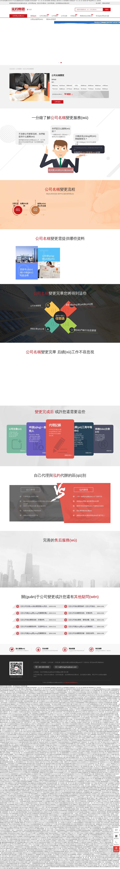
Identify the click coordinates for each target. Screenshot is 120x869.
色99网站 (109, 860)
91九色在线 (78, 844)
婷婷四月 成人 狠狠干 (41, 756)
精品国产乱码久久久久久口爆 (13, 742)
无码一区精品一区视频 (90, 848)
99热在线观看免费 (100, 715)
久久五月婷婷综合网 (11, 784)
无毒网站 (58, 696)
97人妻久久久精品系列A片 (90, 696)
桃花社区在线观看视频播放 (22, 721)
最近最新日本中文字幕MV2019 (48, 699)
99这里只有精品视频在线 (61, 803)
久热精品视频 (70, 816)
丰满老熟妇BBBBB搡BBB (37, 715)
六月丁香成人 (97, 801)
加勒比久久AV (106, 853)
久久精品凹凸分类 (9, 792)
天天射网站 (95, 775)
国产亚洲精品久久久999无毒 (18, 848)
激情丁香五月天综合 (87, 865)
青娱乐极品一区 (30, 689)
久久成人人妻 (3, 850)
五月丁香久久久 (103, 752)
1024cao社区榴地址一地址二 (8, 830)
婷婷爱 (72, 862)
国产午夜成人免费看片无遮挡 (86, 737)
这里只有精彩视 (49, 810)
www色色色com (43, 777)
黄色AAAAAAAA (102, 748)
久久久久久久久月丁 (16, 713)
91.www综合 (65, 740)
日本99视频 (50, 821)
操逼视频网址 (115, 812)
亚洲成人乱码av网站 (70, 713)
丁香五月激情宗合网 (102, 850)
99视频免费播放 (27, 746)
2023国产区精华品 (82, 713)
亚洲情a (52, 801)
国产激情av (113, 792)
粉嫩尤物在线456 (8, 828)
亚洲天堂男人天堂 (60, 712)
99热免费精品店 (67, 819)
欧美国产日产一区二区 (90, 851)
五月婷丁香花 (3, 783)
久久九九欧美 (37, 748)
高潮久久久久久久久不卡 (107, 793)
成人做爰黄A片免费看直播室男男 (20, 745)
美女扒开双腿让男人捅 (6, 699)
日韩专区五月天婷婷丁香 (21, 806)
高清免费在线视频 (70, 809)
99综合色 (32, 725)
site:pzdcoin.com (99, 743)
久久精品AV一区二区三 (6, 716)
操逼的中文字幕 (48, 812)
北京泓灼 (12, 69)
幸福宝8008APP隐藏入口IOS (46, 842)
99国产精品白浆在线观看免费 (47, 786)
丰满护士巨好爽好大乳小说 (60, 844)
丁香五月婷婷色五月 (92, 813)
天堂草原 (39, 696)
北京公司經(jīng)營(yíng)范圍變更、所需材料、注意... (82, 626)
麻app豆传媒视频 (34, 797)
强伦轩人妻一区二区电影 (8, 721)
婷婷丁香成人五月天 (38, 868)
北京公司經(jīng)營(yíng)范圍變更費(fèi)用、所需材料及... (34, 613)
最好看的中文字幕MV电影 (15, 768)
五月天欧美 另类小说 (108, 803)
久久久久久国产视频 (113, 781)
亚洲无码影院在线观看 (61, 695)
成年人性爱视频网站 (82, 730)
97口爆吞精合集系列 (78, 800)
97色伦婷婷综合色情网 (30, 696)
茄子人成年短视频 (79, 778)
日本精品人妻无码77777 (81, 828)
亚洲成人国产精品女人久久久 (13, 719)
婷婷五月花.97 (28, 702)
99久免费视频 (13, 746)
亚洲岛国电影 (114, 780)
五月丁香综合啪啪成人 (55, 834)
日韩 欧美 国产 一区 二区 (88, 803)
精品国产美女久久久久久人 (84, 689)
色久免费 (13, 860)
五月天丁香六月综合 (13, 803)
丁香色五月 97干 (43, 819)
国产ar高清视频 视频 (20, 842)
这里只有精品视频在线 (34, 862)
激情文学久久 (110, 833)
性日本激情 (48, 839)
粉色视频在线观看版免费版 (83, 830)
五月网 (86, 731)
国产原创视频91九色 (42, 798)
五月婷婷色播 (62, 739)
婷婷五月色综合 (62, 775)
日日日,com (53, 734)
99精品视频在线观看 (112, 789)
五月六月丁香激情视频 (32, 777)
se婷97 (5, 845)
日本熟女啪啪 (87, 822)
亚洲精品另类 (52, 819)
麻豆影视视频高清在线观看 (29, 759)
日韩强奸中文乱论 (93, 816)
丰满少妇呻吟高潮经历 (51, 781)
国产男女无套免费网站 (15, 844)
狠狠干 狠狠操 (103, 719)
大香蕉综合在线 (61, 841)
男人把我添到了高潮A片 (31, 727)
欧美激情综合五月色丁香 (93, 710)
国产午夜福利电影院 (89, 800)
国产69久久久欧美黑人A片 (110, 772)
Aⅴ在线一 (115, 699)
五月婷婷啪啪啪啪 (79, 702)
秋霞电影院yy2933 (44, 743)
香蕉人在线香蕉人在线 (94, 793)
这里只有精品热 (9, 847)
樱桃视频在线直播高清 (113, 731)
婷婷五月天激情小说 (33, 786)
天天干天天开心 (30, 728)
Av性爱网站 (87, 724)
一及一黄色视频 (12, 757)
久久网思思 (51, 777)
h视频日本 (22, 822)
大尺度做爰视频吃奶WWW (9, 836)
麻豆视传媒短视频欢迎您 (16, 707)
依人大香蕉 (105, 856)
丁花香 (52, 722)
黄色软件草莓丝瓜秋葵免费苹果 (53, 698)
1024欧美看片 (107, 728)
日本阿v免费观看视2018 (90, 702)
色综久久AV (51, 803)
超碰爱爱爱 (12, 789)
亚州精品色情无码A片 (31, 803)
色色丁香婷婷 (114, 715)
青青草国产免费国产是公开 (100, 716)
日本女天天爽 (99, 803)
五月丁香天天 (76, 807)
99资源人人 (52, 789)
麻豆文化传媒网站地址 (106, 866)
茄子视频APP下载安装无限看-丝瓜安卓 (81, 804)
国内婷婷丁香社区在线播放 (29, 708)
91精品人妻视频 (53, 721)
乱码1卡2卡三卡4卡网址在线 (60, 850)
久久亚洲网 (21, 739)
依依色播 (51, 859)
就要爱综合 (16, 827)
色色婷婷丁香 (12, 810)
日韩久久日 (57, 792)
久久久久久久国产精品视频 (37, 745)
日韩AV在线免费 (105, 710)
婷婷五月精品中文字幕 (79, 745)
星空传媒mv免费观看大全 (91, 786)
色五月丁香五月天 (36, 792)
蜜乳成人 (67, 851)
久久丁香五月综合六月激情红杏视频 (83, 833)
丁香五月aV (34, 705)
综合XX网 (43, 862)
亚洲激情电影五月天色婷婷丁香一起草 (10, 748)
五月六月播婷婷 (44, 856)
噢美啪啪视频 (104, 781)
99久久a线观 (53, 716)
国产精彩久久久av (42, 746)
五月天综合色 (72, 752)
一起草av (70, 708)
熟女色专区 (58, 842)
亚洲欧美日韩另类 (105, 795)
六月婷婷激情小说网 (44, 722)
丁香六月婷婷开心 (64, 701)
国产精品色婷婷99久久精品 (68, 793)
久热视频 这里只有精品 (51, 745)
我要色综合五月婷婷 (60, 863)
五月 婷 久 (41, 781)
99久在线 (73, 824)
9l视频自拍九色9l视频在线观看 (38, 783)
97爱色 (82, 708)
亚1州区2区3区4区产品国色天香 (76, 789)
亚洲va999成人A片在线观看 (107, 806)
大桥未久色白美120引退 (95, 807)
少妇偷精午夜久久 (112, 748)
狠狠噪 (57, 866)
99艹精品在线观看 (34, 810)
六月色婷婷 (77, 708)
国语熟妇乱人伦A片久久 (83, 746)
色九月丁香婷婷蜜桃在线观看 (56, 851)
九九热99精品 (62, 847)
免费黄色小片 (11, 783)
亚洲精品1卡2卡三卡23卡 (40, 821)
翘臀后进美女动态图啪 (18, 699)
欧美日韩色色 (28, 739)
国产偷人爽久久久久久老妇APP (56, 746)
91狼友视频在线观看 (101, 731)
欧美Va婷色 (71, 844)
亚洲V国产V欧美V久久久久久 (28, 841)
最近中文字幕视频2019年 (81, 816)
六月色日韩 (43, 845)
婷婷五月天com (70, 786)
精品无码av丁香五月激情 (74, 803)
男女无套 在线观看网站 (104, 695)
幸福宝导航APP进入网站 (74, 736)
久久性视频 (100, 848)
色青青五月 (41, 727)
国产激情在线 (40, 742)
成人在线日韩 (74, 715)
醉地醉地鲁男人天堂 (57, 725)
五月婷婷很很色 (113, 690)
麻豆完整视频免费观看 (19, 859)
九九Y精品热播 (34, 695)
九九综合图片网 (46, 765)
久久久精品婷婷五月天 (8, 731)
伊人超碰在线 (55, 818)
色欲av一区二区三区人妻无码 (83, 757)
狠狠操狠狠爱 (90, 749)
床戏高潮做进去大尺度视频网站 (69, 742)
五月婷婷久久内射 (103, 775)
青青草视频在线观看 (12, 863)
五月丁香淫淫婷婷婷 (91, 762)
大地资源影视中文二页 (98, 721)
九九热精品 (90, 863)
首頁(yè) (33, 16)
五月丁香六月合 (64, 790)
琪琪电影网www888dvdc (76, 845)
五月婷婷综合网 (44, 721)
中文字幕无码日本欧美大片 (44, 847)
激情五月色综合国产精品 (33, 712)
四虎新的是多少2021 (67, 754)
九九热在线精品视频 (10, 734)
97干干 (16, 801)
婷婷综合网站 (3, 769)
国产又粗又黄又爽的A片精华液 (109, 704)
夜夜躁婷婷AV (52, 856)
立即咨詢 (57, 102)
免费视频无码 (10, 809)
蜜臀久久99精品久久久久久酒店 (102, 825)
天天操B (112, 784)
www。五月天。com (10, 760)
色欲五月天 (57, 793)
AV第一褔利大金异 (110, 692)
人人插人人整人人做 (89, 797)
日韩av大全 (6, 780)
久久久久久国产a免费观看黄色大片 (91, 704)
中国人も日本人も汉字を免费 (28, 833)
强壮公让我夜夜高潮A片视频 (32, 699)
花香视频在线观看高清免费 (92, 771)
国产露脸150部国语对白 (6, 710)
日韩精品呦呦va (70, 865)
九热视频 (85, 701)
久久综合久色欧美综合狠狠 (52, 836)
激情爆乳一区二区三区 (21, 730)
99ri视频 (24, 771)
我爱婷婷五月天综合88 (83, 769)
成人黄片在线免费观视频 (61, 736)
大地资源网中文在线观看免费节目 (40, 713)
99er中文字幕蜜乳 (50, 710)
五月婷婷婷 (35, 781)
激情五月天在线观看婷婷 (94, 827)
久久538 (50, 831)
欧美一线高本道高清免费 (71, 771)
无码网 (111, 801)
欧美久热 (111, 824)
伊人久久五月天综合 (59, 771)
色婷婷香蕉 (63, 797)
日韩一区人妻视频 (35, 721)
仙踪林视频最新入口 (74, 795)
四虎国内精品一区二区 (70, 728)
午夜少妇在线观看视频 (71, 839)
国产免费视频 (85, 718)
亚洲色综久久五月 (77, 718)
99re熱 (10, 837)
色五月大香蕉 (29, 842)
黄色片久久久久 (16, 756)
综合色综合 (105, 824)
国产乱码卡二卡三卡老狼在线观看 (101, 815)
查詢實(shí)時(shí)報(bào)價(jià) (60, 173)
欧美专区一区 (61, 809)
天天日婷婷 (61, 778)
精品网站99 (90, 809)
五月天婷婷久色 (94, 752)
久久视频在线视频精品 (43, 780)
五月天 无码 (105, 790)
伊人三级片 (23, 749)
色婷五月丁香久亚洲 (36, 860)
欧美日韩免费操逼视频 (59, 865)
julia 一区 (34, 746)
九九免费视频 (69, 841)
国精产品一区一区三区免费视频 (71, 690)
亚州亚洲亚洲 (39, 763)
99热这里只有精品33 (86, 842)
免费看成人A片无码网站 (94, 862)
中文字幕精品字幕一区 (93, 810)
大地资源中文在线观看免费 (105, 702)
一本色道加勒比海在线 (25, 801)
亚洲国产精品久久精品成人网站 (33, 716)
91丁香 (101, 768)
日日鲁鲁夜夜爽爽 (53, 837)
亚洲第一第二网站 (10, 759)
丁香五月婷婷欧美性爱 (112, 769)
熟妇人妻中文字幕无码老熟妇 (93, 839)
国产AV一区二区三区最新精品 (62, 737)
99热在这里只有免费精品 (16, 795)
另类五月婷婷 (32, 742)
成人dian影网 (65, 696)
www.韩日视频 (4, 790)
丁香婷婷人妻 (85, 834)
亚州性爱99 (56, 733)
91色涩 (58, 710)
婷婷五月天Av (49, 724)
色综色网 (41, 695)
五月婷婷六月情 (77, 704)
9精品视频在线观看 (109, 743)
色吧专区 (24, 853)
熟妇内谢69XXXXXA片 (61, 789)
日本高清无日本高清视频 (90, 707)
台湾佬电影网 (103, 854)
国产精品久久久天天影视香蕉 (57, 743)
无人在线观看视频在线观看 (15, 766)
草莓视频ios (65, 698)
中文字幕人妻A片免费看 (51, 762)
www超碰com (56, 812)
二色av (40, 803)
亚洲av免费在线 (98, 787)
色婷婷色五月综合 (52, 756)
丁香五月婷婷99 (82, 813)
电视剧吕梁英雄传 (40, 710)
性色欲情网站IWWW (17, 851)
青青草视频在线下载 (83, 798)
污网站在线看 (107, 842)
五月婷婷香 (63, 836)
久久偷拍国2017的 (37, 816)
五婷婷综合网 (32, 780)
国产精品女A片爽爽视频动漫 (74, 847)
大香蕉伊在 (38, 806)
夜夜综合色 (60, 853)
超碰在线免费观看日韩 (59, 800)
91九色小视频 (106, 821)
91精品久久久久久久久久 (92, 719)
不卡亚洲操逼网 (46, 774)
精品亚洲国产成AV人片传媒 (107, 754)
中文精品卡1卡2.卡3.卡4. (85, 777)
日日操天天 (6, 789)
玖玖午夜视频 (26, 787)
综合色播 (49, 783)
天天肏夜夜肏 (24, 818)
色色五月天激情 (13, 705)
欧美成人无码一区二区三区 (90, 722)
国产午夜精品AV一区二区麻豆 (86, 742)
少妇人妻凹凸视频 (60, 801)
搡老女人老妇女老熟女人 (63, 734)
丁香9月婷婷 (60, 856)
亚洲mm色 (108, 746)
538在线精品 (99, 821)
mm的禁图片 (111, 783)
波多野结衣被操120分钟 (41, 831)
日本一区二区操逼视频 (46, 865)
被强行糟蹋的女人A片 (13, 704)
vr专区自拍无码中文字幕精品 (77, 768)
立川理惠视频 (20, 702)
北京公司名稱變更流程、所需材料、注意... (82, 613)
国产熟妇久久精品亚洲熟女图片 (8, 798)
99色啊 (59, 704)
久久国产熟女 (94, 689)
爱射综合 (108, 715)
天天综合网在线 (99, 837)
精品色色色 (99, 772)
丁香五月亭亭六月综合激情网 (69, 724)
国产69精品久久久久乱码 (75, 696)
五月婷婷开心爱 (10, 777)
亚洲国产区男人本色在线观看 (38, 857)
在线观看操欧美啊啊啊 (26, 781)
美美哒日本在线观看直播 (60, 810)
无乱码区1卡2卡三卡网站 (61, 859)
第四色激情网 (68, 807)
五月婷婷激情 (104, 839)
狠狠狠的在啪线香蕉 (29, 740)
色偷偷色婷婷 (25, 790)
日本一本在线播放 (106, 862)
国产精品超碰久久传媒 (87, 844)
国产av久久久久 (89, 780)
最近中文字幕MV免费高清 (96, 728)
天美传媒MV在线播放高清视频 (60, 795)
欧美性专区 (32, 760)
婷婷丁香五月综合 (6, 851)
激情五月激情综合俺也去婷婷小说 (39, 690)
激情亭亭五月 (57, 821)
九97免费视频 (40, 833)
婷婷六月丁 (31, 834)
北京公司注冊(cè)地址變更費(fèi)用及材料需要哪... (34, 606)
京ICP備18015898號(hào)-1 (70, 682)
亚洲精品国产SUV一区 (71, 746)
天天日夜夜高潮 (87, 815)
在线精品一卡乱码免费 (83, 854)
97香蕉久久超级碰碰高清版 (15, 769)
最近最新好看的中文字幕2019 (78, 734)
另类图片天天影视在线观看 (47, 719)
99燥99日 (92, 715)
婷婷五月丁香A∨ (112, 718)
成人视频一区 (20, 819)
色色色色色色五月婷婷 (14, 833)
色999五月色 (90, 693)
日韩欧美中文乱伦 (75, 762)
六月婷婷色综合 (12, 702)
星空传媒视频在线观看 (106, 828)
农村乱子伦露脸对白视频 (8, 728)
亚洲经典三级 (44, 837)
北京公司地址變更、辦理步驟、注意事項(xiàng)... (82, 620)
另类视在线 (97, 774)
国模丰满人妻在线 (46, 795)
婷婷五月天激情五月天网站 (22, 804)
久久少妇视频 (46, 801)
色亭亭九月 (115, 765)
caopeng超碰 (49, 772)
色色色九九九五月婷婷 (85, 725)
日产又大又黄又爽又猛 (93, 754)
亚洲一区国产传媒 (79, 848)
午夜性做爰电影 (114, 853)
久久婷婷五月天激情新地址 (20, 710)
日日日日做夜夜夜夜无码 (60, 759)
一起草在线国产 (11, 763)
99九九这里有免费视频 (52, 845)
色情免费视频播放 (61, 806)
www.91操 (44, 806)
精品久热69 (37, 768)
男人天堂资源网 (41, 708)
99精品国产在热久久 (27, 768)
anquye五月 (65, 857)
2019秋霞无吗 (89, 695)
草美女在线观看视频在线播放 (69, 825)
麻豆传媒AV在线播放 (7, 859)
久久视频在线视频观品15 (63, 804)
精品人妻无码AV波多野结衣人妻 (56, 757)
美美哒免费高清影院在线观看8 (67, 705)
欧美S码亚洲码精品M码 (30, 734)
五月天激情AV (109, 836)
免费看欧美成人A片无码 (68, 815)
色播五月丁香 (113, 749)
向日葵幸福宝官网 (79, 818)
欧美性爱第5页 (39, 760)
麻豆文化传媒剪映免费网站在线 (21, 797)
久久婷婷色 (110, 734)
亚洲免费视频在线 (21, 692)
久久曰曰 (103, 845)
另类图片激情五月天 (86, 721)
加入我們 (98, 3)
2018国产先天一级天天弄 (22, 722)
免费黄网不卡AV (16, 831)
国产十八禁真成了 (106, 765)
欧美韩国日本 (47, 760)
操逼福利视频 (69, 743)
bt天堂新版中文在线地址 (92, 768)
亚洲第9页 (57, 790)
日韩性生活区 (80, 797)
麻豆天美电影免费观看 (88, 699)
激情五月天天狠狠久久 (63, 831)
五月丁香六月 (26, 851)
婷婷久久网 (50, 830)
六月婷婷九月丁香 (22, 854)
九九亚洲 (66, 749)
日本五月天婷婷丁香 (97, 822)
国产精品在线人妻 (101, 751)
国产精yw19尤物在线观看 (13, 824)
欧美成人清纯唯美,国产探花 (42, 752)
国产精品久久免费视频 (52, 708)
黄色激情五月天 (72, 812)
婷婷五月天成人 (74, 737)
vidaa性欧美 (19, 830)
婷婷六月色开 (52, 769)
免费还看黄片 (95, 727)
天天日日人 (77, 774)
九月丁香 (96, 763)
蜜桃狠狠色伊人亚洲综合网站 (19, 774)
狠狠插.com (30, 774)
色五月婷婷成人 (35, 704)
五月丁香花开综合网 (110, 865)
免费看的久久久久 (37, 718)
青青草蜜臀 (72, 857)
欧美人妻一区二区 (39, 740)
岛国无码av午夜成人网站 (58, 839)
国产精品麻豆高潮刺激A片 (84, 812)
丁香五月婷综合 (30, 762)
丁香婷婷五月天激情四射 (82, 853)
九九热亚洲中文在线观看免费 (65, 781)
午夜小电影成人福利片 (16, 733)
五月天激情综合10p (5, 860)
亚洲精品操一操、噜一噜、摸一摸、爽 (86, 857)
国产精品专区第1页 (5, 689)
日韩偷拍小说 (21, 705)
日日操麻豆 (64, 842)
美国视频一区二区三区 (99, 692)
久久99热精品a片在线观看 (23, 860)
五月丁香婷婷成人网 (112, 854)
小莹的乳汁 (106, 730)
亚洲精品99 (80, 724)
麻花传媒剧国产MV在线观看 (104, 696)
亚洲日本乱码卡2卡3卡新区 (36, 818)
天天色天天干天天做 (31, 822)
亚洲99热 (15, 716)
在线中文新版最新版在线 (28, 831)
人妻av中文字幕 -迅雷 (20, 731)
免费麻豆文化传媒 (37, 853)
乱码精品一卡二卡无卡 (71, 798)
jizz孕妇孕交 (56, 718)
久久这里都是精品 (70, 693)
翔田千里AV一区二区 (55, 752)
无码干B (36, 842)
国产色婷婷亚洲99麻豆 (53, 862)
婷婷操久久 (29, 800)
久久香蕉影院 (19, 740)
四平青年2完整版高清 (22, 760)
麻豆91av (67, 715)
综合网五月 (19, 787)
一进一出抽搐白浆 (106, 827)
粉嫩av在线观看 (20, 789)
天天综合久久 (105, 801)
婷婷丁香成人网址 (108, 708)
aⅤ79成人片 (22, 803)
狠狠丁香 (99, 690)
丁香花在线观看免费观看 (55, 730)
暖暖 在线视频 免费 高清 (8, 778)
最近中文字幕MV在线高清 (77, 851)
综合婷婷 (63, 766)
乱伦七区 (12, 806)
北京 (30, 9)
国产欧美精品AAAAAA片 (15, 771)
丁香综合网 (114, 825)
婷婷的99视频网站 (20, 728)
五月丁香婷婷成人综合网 (41, 728)
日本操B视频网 (10, 749)
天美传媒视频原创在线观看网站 (74, 733)
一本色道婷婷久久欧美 (47, 787)
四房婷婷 (85, 766)
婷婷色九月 (25, 757)
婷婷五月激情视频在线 (83, 859)
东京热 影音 (7, 775)
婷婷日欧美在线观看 (36, 801)
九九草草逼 (47, 824)
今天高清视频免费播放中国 (36, 824)
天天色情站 (5, 757)
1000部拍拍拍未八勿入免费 (87, 831)
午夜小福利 (117, 708)
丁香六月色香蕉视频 (94, 828)
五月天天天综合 (20, 727)
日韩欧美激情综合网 (35, 787)
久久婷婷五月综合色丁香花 (42, 834)
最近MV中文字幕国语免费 (12, 737)
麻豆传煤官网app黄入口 (74, 842)
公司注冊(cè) (44, 16)
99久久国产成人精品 (100, 742)
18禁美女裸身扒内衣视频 (78, 787)
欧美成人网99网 (84, 807)
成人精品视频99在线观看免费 (106, 736)
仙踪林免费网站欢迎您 (88, 847)
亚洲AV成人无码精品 (38, 702)
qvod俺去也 (18, 759)
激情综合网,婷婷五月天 (76, 701)
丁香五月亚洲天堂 (34, 804)
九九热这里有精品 (49, 822)
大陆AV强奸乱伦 (6, 816)
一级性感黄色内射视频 (6, 853)
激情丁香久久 (14, 800)
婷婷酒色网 (32, 806)
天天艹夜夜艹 (26, 775)
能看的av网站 (89, 787)
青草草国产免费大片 (8, 718)
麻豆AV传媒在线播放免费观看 (98, 769)
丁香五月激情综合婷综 (83, 728)
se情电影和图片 (41, 724)
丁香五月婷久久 (60, 715)
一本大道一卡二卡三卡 (26, 778)
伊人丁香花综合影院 (104, 792)
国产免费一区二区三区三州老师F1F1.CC (99, 766)
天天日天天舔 (43, 768)
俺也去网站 (86, 850)
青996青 (46, 730)
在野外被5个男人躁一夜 (54, 766)
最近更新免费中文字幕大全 (62, 719)
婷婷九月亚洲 (81, 839)
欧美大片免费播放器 (78, 781)
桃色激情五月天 (108, 721)
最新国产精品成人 (17, 695)
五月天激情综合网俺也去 (13, 724)
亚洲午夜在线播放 (70, 757)
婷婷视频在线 (38, 790)
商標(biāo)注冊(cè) (86, 16)
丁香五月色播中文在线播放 (10, 725)
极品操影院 (54, 809)
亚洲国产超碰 (53, 775)
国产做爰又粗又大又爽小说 (32, 789)
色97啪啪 (2, 760)
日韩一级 (35, 701)
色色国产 (16, 792)
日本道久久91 (88, 778)
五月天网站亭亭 (26, 772)
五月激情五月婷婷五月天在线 (92, 781)
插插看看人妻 (73, 769)
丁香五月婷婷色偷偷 (95, 859)
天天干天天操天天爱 (55, 765)
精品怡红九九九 (44, 789)
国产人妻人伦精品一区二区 (73, 721)
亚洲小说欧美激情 (69, 848)
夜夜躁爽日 (21, 716)
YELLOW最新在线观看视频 (56, 827)
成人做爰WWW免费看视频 (54, 754)
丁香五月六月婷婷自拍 (80, 801)
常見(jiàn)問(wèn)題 (102, 16)
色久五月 (66, 860)
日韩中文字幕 (104, 800)
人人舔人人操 (43, 807)
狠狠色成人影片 (43, 757)
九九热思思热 (71, 828)
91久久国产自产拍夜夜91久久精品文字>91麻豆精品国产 (37, 733)
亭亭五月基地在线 (81, 692)
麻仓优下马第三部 (25, 857)
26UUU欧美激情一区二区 (48, 860)
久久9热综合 (51, 690)
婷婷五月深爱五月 (100, 847)
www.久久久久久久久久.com (57, 713)
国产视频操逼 (92, 772)
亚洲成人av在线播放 (51, 841)
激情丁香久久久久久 (87, 739)
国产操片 (53, 712)
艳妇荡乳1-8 (12, 868)
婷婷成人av (63, 733)
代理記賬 (73, 16)
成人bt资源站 (101, 759)
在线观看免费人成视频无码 (38, 772)
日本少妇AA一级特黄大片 (77, 731)
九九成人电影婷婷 (66, 787)
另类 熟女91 (44, 854)
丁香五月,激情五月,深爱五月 (66, 818)
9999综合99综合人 (71, 797)
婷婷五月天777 (52, 806)
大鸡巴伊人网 (48, 800)
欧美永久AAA (16, 837)
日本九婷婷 (9, 841)
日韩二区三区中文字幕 (111, 804)
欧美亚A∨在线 (114, 795)
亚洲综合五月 (91, 821)
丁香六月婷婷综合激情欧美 (15, 856)
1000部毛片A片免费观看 (75, 740)
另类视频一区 (22, 800)
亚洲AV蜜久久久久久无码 (94, 712)
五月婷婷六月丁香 (15, 689)
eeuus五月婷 (31, 730)
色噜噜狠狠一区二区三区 (8, 812)
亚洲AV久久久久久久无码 (95, 701)
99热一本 (72, 719)
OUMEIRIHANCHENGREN (51, 702)
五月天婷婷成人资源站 (72, 863)
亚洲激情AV (29, 718)
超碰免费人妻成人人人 (66, 718)
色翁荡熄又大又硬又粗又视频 (85, 825)
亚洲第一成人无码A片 (81, 809)
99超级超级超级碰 (20, 850)
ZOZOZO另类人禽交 (67, 777)
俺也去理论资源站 (30, 765)
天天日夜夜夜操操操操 (91, 789)
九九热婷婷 (58, 740)
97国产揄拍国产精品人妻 (87, 774)
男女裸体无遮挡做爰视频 (63, 699)
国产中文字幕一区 (59, 848)
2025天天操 (59, 819)
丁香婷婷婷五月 (60, 727)
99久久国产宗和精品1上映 (80, 743)
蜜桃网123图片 (26, 715)
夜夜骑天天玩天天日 (113, 752)
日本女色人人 (97, 845)
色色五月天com (73, 790)
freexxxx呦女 (24, 807)
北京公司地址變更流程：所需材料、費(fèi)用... (34, 620)
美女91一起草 (98, 730)
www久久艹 (32, 756)
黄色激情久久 (5, 844)
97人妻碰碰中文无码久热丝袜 (39, 766)
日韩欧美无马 (8, 695)
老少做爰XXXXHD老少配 (44, 749)
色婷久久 (41, 810)
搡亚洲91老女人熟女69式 (39, 739)
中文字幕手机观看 (69, 778)
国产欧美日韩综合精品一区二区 (65, 780)
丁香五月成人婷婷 (111, 798)
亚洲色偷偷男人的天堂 (33, 736)
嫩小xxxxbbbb (94, 792)
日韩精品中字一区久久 (110, 745)
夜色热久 (19, 757)
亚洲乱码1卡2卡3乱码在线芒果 (50, 751)
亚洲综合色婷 (22, 712)
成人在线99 (112, 712)
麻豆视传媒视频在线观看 (6, 762)
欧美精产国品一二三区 (111, 739)
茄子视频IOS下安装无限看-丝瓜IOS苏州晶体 (28, 825)
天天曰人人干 (6, 715)
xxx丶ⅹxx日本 (103, 718)
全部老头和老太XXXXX (51, 778)
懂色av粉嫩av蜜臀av (16, 775)
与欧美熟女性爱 (22, 736)
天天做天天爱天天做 (44, 775)
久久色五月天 (40, 822)
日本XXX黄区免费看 (79, 836)
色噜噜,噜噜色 (57, 787)
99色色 (16, 786)
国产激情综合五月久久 (103, 851)
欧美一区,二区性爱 (59, 822)
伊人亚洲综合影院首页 (32, 859)
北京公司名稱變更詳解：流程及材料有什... (82, 633)
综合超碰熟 (19, 836)
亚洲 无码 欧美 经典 (76, 699)
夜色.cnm (19, 746)
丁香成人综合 (55, 847)
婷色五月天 (30, 821)
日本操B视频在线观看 (96, 830)
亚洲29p (91, 763)
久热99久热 (89, 692)
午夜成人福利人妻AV (107, 819)
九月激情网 (16, 822)
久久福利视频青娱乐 (20, 718)
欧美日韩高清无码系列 (82, 793)
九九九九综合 (83, 765)
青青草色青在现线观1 (24, 698)
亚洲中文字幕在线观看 (81, 810)
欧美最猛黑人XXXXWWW (52, 705)
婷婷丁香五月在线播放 (26, 816)
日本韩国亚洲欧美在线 (43, 734)
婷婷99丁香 (103, 810)
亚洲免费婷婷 (95, 866)
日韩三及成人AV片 (29, 795)
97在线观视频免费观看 (96, 834)
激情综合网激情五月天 (91, 760)
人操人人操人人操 (41, 759)
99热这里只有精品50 (85, 795)
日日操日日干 (61, 721)
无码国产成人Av (57, 825)
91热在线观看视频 (71, 830)
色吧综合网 (56, 701)
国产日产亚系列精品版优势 (66, 774)
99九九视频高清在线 (27, 754)
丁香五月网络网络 (91, 734)
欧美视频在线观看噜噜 (37, 851)
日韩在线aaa (91, 731)
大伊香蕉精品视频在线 (34, 865)
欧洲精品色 (51, 848)
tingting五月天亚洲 (5, 733)
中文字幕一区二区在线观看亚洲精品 (24, 752)
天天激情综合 (90, 801)
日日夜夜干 (79, 722)
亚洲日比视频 (70, 836)
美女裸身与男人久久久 (90, 708)
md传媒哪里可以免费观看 (47, 793)
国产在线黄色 (83, 837)
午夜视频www (5, 825)
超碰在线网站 (62, 702)
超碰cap (106, 737)
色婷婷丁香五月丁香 (98, 865)
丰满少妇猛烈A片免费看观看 (101, 749)
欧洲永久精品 (70, 702)
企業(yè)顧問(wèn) (37, 19)
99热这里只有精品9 (36, 751)
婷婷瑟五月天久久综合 (70, 853)
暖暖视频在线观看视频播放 (7, 818)
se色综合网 (96, 777)
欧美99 (84, 749)
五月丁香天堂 (67, 707)
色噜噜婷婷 (33, 847)
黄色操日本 (103, 771)
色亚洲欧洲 (69, 712)
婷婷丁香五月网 (41, 841)
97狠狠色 (45, 851)
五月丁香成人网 (95, 783)
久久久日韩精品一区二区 (108, 807)
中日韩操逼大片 (34, 775)
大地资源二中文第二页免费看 (103, 698)
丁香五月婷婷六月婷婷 (48, 792)
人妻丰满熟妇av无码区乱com (43, 725)
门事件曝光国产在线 (114, 760)
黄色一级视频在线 (97, 824)
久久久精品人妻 (99, 740)
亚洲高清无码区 (26, 766)
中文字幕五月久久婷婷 (38, 800)
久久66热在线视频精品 (78, 822)
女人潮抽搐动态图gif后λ (99, 833)
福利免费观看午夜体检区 (14, 790)
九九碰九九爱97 (95, 795)
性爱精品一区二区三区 (91, 818)
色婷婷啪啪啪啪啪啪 (65, 866)
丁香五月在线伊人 (95, 718)
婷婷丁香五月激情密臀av (100, 733)
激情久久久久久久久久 (11, 736)
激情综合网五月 (15, 816)
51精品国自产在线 (56, 742)
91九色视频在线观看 (20, 763)
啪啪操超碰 (69, 766)
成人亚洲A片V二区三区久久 (42, 689)
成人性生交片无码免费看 (94, 790)
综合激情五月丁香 (4, 707)
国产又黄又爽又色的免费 (56, 689)
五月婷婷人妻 (104, 859)
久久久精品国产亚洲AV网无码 (56, 728)
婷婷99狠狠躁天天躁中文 (57, 807)
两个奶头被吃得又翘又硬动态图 (8, 854)
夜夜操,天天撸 (82, 863)
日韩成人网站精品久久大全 (74, 739)
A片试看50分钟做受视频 (100, 699)
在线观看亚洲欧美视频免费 (76, 698)
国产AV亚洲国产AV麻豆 (24, 863)
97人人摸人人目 (34, 722)
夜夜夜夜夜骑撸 (64, 710)
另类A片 (23, 689)
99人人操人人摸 (101, 713)
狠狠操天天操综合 (109, 722)
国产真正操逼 (106, 787)
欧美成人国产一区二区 (99, 863)
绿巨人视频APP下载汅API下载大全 (82, 756)
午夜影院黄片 (37, 795)
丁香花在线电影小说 (15, 807)
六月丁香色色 (77, 841)
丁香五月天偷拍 (71, 692)
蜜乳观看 (109, 812)
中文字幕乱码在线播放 (105, 777)
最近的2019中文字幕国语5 (27, 827)
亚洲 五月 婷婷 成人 (24, 690)
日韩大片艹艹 (103, 763)
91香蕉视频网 (6, 865)
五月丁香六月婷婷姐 (48, 692)
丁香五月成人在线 (45, 712)
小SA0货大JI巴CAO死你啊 (111, 809)
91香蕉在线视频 (4, 810)
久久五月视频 (93, 690)
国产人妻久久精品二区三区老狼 (30, 844)
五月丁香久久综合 (22, 798)
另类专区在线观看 (33, 815)
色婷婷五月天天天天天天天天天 (80, 763)
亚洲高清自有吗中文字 (88, 740)
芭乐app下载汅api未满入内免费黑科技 (29, 813)
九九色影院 (74, 751)
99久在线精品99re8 (22, 865)
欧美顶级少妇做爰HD (48, 790)
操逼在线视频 (6, 800)
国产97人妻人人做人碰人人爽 (101, 784)
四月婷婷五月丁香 (77, 766)
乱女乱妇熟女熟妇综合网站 (69, 730)
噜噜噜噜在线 (42, 736)
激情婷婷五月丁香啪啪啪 (34, 854)
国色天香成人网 (8, 822)
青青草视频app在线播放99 (64, 716)
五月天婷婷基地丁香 (5, 813)
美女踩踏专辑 (12, 821)
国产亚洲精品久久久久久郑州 (105, 762)
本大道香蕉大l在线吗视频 (81, 862)
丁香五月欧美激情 (43, 815)
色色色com (50, 844)
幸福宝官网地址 (32, 693)
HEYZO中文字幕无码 (114, 797)
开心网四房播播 (97, 778)
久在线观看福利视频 (43, 859)
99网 (36, 730)
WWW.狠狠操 (81, 695)
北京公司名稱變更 (28, 69)
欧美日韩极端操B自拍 (99, 739)
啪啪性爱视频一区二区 (43, 828)
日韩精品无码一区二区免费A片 (102, 780)
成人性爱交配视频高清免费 (113, 759)
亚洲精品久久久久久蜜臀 (74, 834)
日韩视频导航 (70, 810)
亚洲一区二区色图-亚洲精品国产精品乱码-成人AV (37, 809)
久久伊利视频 (43, 848)
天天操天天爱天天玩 (104, 786)
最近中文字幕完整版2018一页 (31, 707)
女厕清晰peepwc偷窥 (71, 760)
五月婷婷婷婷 (70, 806)
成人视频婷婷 (93, 850)
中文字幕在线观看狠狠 (69, 725)
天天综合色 (3, 841)
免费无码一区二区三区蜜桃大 (11, 712)
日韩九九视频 (15, 781)
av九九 (30, 853)
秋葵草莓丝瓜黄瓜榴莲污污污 (47, 813)
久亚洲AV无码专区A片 (6, 781)
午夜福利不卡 (81, 760)
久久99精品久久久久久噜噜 (46, 701)
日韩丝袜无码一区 (101, 734)
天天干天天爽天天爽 (67, 704)
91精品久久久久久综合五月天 (102, 693)
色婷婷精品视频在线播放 (46, 771)
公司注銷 (64, 16)
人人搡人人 (95, 736)
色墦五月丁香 (47, 818)
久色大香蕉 (44, 731)
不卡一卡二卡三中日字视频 (65, 756)
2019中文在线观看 (58, 772)
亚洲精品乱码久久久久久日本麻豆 (73, 748)
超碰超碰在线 (52, 780)
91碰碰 (99, 818)
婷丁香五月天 (59, 860)
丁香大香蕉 (54, 704)
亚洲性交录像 (67, 827)
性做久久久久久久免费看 (87, 841)
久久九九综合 (64, 812)
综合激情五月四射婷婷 (37, 784)
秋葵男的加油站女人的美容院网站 (43, 850)
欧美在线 (17, 749)
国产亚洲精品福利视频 (46, 825)
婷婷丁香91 (65, 834)
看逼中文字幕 (103, 783)
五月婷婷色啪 (20, 734)
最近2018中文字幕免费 (53, 739)
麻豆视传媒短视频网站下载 (22, 783)
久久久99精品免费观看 (24, 725)
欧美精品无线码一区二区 (78, 716)
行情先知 (86, 662)
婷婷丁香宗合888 (32, 798)
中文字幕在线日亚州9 (47, 737)
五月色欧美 (68, 822)
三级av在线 (26, 830)
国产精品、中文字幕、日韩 (86, 784)
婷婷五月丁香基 (68, 856)
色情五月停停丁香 (88, 733)
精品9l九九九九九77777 (15, 772)
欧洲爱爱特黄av (7, 745)
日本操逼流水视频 (13, 765)
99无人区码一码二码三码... (97, 746)
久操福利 (112, 822)
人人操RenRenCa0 (62, 828)
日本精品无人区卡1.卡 (108, 701)
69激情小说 (24, 719)
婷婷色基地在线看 (34, 856)
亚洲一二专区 (74, 813)
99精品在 (82, 780)
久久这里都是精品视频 (61, 692)
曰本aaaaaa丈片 (36, 837)
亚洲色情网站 (14, 813)
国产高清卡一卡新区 (10, 787)
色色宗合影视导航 (60, 798)
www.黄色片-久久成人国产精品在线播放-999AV (15, 815)
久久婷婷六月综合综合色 (112, 816)
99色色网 (40, 730)
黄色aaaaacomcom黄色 (98, 804)
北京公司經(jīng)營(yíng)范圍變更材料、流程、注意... (34, 633)
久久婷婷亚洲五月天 (103, 760)
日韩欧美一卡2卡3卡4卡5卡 (31, 819)
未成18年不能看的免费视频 (99, 812)
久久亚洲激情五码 (99, 809)
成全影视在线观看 (80, 719)
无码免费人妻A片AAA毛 (11, 739)
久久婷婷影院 (27, 737)
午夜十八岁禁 (110, 813)
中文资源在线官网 (60, 786)
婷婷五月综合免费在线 (96, 853)
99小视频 (44, 803)
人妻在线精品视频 (28, 701)
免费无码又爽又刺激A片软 (58, 760)
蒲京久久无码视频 (17, 853)
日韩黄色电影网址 (72, 695)
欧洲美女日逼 (57, 777)
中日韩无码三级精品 (24, 704)
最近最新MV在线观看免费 (47, 707)
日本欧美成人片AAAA (57, 749)
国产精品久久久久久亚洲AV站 (50, 816)
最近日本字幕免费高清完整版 (82, 783)
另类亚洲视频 (78, 865)
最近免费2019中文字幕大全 (80, 712)
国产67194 (104, 778)
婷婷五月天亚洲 (85, 690)
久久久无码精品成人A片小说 (64, 745)
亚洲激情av (6, 746)
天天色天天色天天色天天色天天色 (76, 759)
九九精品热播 (16, 841)
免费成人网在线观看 (44, 704)
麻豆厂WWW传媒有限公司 (24, 784)
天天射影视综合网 (86, 736)
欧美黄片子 (52, 798)
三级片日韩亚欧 (68, 727)
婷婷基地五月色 (76, 827)
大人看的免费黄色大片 (19, 762)
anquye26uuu (16, 857)
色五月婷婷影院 (103, 860)
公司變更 (55, 16)
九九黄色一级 (68, 800)
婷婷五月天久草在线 (49, 695)
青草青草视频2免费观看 (64, 824)
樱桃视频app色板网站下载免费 (38, 830)
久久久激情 (87, 752)
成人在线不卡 (32, 724)
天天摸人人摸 (52, 828)
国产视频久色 (42, 844)
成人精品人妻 (101, 816)
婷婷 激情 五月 (24, 824)
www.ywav (12, 825)
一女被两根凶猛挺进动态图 (38, 863)
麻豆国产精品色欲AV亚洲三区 (111, 848)
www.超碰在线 (7, 848)
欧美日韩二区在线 (79, 786)
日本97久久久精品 (111, 742)
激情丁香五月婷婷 (10, 862)
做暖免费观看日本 (23, 786)
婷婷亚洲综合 (40, 705)
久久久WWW (21, 765)
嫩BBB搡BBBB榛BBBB (8, 842)
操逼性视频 (18, 818)
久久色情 (31, 790)
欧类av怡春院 (38, 866)
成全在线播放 (3, 833)
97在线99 (97, 831)
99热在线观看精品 (52, 857)
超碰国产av (36, 848)
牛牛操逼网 (11, 701)
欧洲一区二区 (105, 712)
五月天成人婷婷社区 (43, 769)
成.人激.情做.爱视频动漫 (27, 748)
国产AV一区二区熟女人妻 (94, 765)
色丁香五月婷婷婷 (88, 845)
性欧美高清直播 (8, 857)
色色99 (21, 737)
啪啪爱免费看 (65, 752)
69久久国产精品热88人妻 (64, 784)
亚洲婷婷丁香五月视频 (78, 707)
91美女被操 (80, 752)
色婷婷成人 (53, 804)
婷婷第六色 (107, 724)
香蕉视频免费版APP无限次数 (111, 768)
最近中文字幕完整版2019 (79, 754)
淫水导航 (59, 857)
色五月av (64, 821)
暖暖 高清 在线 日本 (58, 748)
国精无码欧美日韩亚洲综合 (95, 856)
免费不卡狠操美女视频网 (6, 754)
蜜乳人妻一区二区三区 (68, 783)
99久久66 (47, 868)
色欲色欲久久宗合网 (27, 868)
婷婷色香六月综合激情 (39, 778)
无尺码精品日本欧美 (64, 845)
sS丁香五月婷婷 (99, 737)
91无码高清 (100, 708)
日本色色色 (106, 822)
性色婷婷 (83, 762)
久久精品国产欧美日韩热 (50, 784)
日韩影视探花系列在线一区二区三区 (101, 705)
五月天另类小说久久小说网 (20, 828)
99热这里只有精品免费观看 (33, 731)
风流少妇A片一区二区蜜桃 (74, 821)
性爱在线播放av (50, 863)
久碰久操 (17, 778)
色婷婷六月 (47, 742)
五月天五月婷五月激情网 (85, 866)
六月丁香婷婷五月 (112, 763)
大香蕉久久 (67, 722)
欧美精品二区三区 (10, 708)
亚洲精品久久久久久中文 (93, 806)
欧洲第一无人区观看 (53, 854)
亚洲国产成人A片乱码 (11, 866)
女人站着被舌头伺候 (64, 862)
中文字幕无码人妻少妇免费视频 (67, 854)
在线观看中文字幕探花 (49, 866)
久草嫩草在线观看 (47, 718)
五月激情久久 (112, 850)
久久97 (87, 836)
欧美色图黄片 (45, 716)
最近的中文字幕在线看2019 (20, 693)
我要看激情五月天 (65, 731)
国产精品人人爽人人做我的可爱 (97, 798)
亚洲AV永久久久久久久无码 (90, 748)
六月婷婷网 (112, 757)
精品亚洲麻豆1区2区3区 (63, 769)
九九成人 (110, 699)
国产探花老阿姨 (30, 850)
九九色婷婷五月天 (9, 730)
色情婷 (74, 689)
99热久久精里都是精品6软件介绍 (15, 696)
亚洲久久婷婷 (84, 860)
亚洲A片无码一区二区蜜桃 (95, 819)
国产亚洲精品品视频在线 (81, 772)
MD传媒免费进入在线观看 (58, 693)
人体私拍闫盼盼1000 (106, 831)
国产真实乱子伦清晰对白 (101, 841)
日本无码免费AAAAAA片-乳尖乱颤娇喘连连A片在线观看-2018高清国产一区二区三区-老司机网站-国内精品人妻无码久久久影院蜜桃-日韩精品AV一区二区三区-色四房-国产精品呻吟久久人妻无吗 (50, 0)
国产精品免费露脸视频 (91, 759)
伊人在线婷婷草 (67, 689)
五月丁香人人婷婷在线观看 (10, 839)
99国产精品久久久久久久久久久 (75, 775)
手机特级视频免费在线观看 (68, 792)
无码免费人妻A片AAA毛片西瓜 (56, 768)
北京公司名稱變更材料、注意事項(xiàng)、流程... (34, 626)
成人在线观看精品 (36, 737)
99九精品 (67, 768)
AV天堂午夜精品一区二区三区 (99, 725)
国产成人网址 (31, 710)
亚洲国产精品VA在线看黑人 (51, 833)
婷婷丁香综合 (62, 816)
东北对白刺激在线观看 (25, 792)
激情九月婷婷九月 (92, 713)
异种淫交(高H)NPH (50, 727)
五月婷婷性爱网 (77, 727)
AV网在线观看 (115, 705)
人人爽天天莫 (11, 850)
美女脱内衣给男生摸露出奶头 (31, 743)
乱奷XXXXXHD (32, 828)
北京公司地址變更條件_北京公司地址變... (82, 606)
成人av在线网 (75, 819)
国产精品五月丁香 (59, 722)
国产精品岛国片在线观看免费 (63, 763)
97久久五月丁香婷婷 (69, 772)
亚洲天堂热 (14, 865)
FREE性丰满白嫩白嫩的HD (30, 769)
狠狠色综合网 (24, 742)
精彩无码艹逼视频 (82, 790)
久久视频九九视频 (87, 727)
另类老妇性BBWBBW (83, 715)
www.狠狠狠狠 (10, 804)
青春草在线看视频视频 (33, 771)
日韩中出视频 (24, 756)
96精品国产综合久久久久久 (41, 827)
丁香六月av (50, 759)
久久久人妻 (91, 837)
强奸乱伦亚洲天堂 (19, 809)
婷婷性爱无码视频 (34, 757)
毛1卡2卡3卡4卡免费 (25, 837)
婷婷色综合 (14, 751)
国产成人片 (101, 722)
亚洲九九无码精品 (74, 831)
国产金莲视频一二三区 (9, 752)
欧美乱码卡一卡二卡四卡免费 (31, 845)
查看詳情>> (68, 455)
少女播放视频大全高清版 (68, 765)
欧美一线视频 (50, 736)
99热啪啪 (38, 765)
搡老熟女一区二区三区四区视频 (100, 757)
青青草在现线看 (24, 724)
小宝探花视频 (114, 689)
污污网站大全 (69, 833)
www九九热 (84, 827)
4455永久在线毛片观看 (21, 862)
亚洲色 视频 (91, 743)
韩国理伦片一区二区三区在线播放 (78, 710)
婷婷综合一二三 (112, 716)
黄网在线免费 (79, 815)
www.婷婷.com (25, 780)
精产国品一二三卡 (94, 854)
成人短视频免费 (102, 789)
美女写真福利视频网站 (34, 719)
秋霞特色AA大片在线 (104, 689)
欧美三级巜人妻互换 (47, 748)
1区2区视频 (18, 708)
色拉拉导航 (5, 837)
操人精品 (27, 705)
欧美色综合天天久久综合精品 (84, 705)
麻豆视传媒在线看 (22, 866)
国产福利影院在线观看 (54, 731)
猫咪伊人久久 (108, 847)
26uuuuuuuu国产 (93, 860)
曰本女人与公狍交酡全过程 (63, 813)
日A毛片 (77, 765)
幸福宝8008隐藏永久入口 (55, 815)
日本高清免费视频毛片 (80, 806)
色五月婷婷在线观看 (81, 693)
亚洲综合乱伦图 (18, 701)
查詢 (106, 9)
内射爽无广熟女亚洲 (90, 751)
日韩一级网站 (26, 695)
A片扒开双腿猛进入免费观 (75, 850)
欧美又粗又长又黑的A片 (11, 698)
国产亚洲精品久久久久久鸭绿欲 (34, 692)
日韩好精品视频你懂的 (21, 812)
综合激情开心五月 (40, 836)
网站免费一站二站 (57, 783)
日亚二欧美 (81, 771)
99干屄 (95, 695)
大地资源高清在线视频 (29, 836)
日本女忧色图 (31, 866)
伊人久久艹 (114, 695)
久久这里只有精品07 (90, 745)
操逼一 (55, 831)
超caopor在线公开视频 (106, 727)
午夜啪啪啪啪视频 (59, 707)
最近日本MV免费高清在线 (37, 698)
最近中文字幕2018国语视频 (49, 853)
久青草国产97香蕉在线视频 (72, 837)
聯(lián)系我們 (106, 3)
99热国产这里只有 (40, 762)
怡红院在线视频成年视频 (104, 707)
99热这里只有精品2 (45, 804)
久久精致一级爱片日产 (64, 762)
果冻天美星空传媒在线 (8, 801)
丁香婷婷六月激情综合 (75, 860)
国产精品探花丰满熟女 (50, 763)
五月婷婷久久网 (69, 801)
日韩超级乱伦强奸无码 (23, 810)
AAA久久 (77, 780)
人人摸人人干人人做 (114, 859)
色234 (77, 725)
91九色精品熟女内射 (20, 777)
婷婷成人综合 (74, 866)
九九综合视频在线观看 (16, 715)
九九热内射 (100, 745)
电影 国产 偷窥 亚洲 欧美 (49, 696)
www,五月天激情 (106, 834)
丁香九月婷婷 (81, 751)
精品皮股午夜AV (31, 763)
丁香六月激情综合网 (111, 771)
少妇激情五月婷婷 (49, 740)
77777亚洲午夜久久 (50, 715)
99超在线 (73, 722)
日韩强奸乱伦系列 (63, 708)
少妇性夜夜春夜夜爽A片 (40, 754)
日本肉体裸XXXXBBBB (102, 797)
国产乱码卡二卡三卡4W (24, 751)
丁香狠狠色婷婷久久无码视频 (22, 847)
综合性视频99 (88, 775)
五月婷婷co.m (83, 819)
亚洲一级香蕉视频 (105, 774)
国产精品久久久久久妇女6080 (15, 845)
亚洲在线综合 (74, 784)
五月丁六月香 (53, 824)
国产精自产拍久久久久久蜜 (16, 743)
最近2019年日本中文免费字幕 (101, 844)
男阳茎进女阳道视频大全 (97, 724)
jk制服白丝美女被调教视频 (43, 693)
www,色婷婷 (25, 856)
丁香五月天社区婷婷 (108, 837)
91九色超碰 (12, 722)
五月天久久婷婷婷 (54, 797)
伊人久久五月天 (55, 774)
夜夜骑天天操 (37, 774)
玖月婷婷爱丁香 (26, 713)
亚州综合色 (85, 821)
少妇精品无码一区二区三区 (37, 839)
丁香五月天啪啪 (18, 754)
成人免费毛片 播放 (21, 821)
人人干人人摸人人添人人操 (80, 856)
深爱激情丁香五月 (13, 690)
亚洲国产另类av (112, 725)
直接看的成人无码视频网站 (83, 792)
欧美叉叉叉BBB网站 (32, 749)
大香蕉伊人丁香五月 (98, 842)
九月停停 (75, 777)
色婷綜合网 (30, 848)
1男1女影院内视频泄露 (90, 698)
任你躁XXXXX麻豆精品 (75, 749)
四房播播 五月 (115, 698)
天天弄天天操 (100, 857)
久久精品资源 (57, 724)
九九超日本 (106, 690)
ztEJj (49, 807)
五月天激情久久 (73, 859)
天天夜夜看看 (59, 690)
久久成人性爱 (89, 716)
